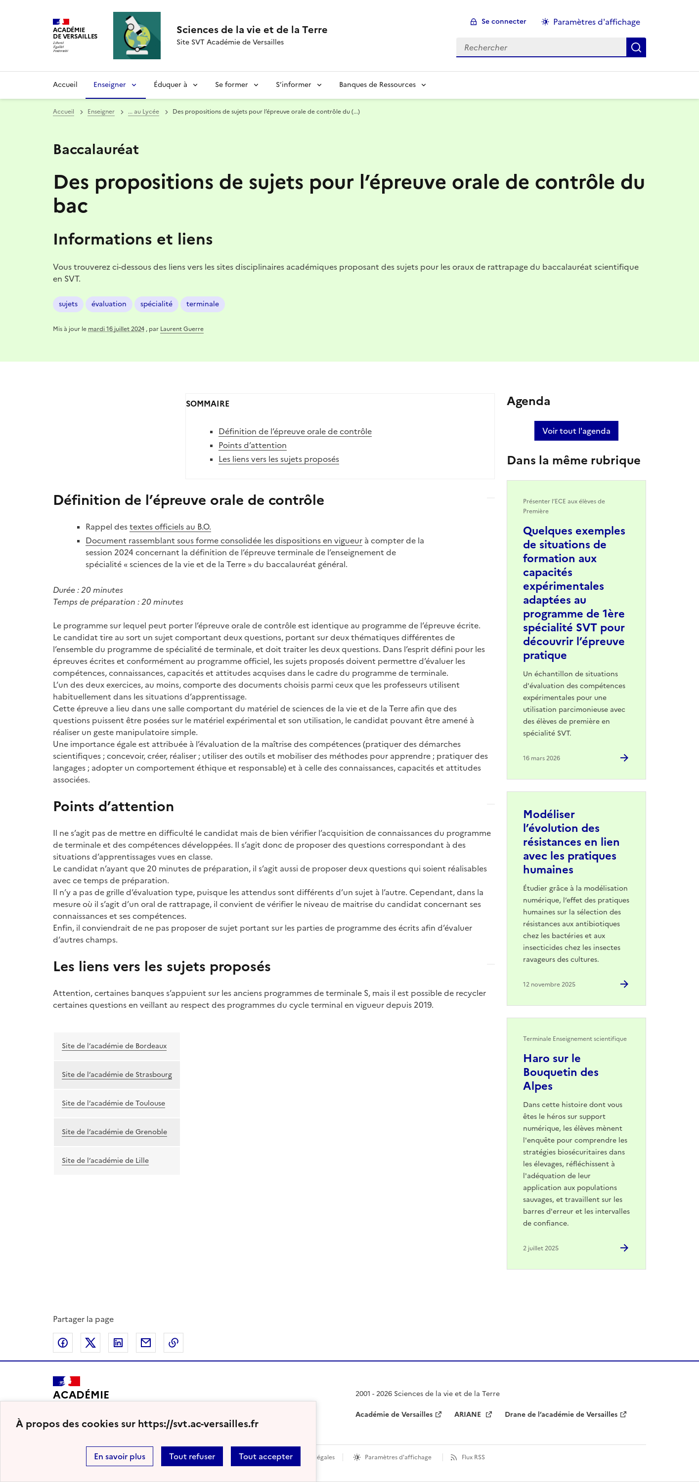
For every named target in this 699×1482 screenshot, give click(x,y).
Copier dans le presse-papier (173, 1343)
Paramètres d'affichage (398, 1457)
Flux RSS (473, 1457)
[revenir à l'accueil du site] (252, 30)
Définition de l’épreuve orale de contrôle (295, 431)
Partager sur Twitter (90, 1343)
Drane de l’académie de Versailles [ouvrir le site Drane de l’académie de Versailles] (561, 1414)
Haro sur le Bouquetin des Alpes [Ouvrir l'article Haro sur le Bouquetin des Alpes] (561, 1072)
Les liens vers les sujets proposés (278, 459)
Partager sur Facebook (63, 1343)
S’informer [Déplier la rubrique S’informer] (293, 85)
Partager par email (146, 1343)
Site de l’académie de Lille (105, 1160)
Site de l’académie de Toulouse (113, 1103)
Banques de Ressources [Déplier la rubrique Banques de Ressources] (377, 85)
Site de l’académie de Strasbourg (117, 1075)
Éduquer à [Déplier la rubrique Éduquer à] (170, 85)
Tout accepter (266, 1456)
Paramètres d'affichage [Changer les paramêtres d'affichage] (596, 22)
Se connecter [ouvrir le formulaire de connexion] (503, 21)
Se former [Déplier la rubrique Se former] (231, 85)
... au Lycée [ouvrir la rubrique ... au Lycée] (143, 111)
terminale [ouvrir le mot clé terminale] (202, 304)
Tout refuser (192, 1456)
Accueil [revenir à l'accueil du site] (65, 85)
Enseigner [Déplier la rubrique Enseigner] (109, 85)
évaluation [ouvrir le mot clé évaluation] (109, 304)
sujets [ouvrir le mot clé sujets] (68, 304)
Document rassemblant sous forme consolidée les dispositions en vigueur (224, 540)
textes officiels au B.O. (170, 527)
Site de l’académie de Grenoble (114, 1132)
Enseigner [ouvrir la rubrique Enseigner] (101, 111)
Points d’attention (252, 445)
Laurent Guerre (182, 329)
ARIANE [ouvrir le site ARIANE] (468, 1414)
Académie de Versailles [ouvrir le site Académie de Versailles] (394, 1414)
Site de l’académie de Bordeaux (114, 1046)
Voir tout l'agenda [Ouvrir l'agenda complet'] (576, 431)
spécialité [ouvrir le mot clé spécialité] (156, 304)
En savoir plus (119, 1456)
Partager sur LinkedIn (118, 1343)
